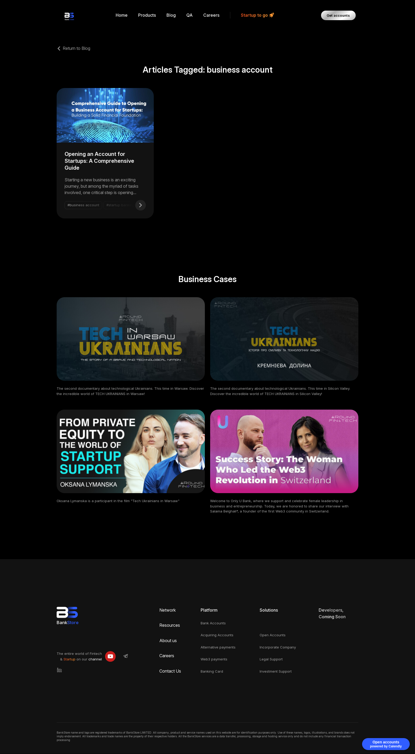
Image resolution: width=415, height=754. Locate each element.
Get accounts (339, 15)
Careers (212, 15)
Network (167, 610)
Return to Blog (76, 48)
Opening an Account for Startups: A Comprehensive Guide (99, 161)
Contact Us (170, 671)
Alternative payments (218, 647)
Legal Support (271, 659)
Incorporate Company (278, 647)
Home (122, 15)
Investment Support (276, 671)
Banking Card (212, 671)
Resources (169, 625)
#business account (83, 205)
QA (190, 15)
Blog (172, 15)
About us (168, 640)
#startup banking (120, 205)
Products (148, 15)
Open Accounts (273, 635)
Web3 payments (214, 659)
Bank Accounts (213, 623)
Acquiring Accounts (217, 635)
